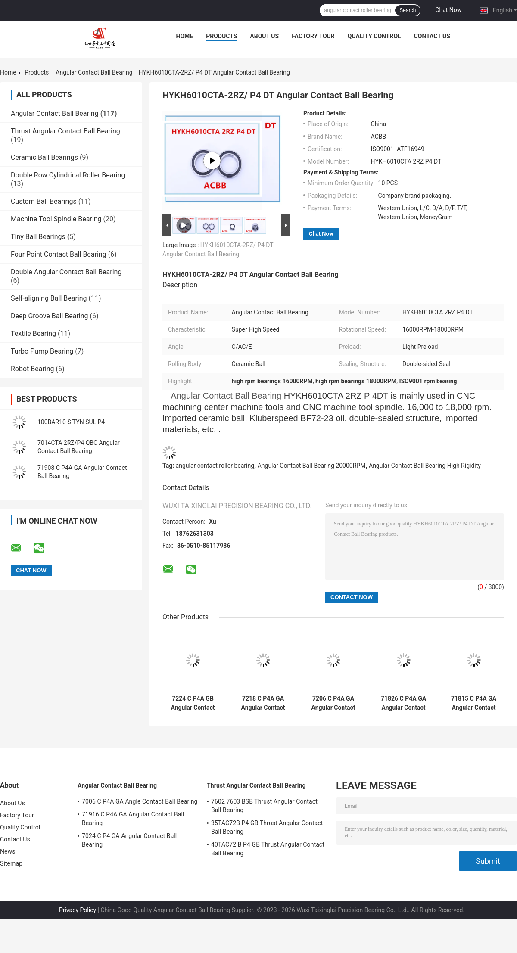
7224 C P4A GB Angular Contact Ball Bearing (193, 703)
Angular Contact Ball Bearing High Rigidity (425, 465)
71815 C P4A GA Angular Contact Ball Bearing (473, 703)
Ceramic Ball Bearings (44, 157)
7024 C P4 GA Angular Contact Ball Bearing (129, 840)
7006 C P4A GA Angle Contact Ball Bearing (140, 801)
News (8, 851)
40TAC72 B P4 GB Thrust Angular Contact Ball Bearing (267, 849)
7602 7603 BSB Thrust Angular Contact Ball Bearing (264, 805)
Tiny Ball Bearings (38, 237)
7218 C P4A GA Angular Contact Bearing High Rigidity (263, 703)
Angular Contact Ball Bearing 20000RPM (312, 465)
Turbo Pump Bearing (42, 351)
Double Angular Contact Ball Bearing (66, 272)
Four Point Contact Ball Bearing (58, 254)
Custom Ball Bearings (44, 201)
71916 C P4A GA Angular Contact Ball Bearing (133, 818)
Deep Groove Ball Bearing (49, 316)
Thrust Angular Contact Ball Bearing (65, 131)
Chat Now (448, 9)
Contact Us (432, 36)
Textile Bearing (33, 333)
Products (221, 36)
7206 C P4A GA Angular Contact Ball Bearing (333, 703)
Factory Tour (313, 36)
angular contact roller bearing (215, 465)
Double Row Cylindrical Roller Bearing (68, 175)
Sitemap (11, 863)
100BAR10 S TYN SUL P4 (71, 422)
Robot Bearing (32, 369)
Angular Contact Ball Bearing (94, 72)
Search (407, 10)
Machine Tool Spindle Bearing (56, 219)
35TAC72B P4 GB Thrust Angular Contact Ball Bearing (267, 827)
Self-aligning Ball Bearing (49, 298)
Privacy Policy (77, 909)
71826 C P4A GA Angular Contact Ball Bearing (403, 703)
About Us (264, 36)
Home (184, 36)
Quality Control (374, 36)
